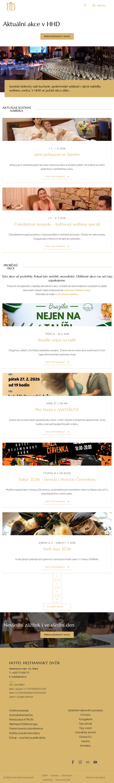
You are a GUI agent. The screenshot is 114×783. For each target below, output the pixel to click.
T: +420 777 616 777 (19, 672)
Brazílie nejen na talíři (57, 340)
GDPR (45, 775)
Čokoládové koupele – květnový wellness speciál (57, 224)
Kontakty (85, 745)
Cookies (54, 775)
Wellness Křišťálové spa (23, 723)
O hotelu (85, 714)
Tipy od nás (85, 723)
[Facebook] (73, 762)
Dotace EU (85, 736)
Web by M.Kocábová (95, 777)
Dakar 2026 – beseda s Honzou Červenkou (57, 479)
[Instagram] (80, 762)
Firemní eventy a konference (25, 727)
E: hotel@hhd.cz (18, 676)
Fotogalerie (85, 719)
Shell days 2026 (57, 548)
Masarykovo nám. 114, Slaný (23, 668)
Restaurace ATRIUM (21, 719)
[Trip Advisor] (88, 762)
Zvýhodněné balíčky (20, 714)
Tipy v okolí (85, 727)
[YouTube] (95, 762)
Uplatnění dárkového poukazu (85, 710)
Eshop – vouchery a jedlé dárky (27, 736)
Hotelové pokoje (18, 710)
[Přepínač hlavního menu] (99, 6)
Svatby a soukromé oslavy (24, 732)
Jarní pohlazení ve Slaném (57, 154)
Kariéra (85, 741)
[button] (85, 6)
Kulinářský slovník (85, 732)
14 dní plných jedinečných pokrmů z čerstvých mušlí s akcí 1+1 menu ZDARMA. (57, 559)
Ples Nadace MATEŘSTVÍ (57, 409)
